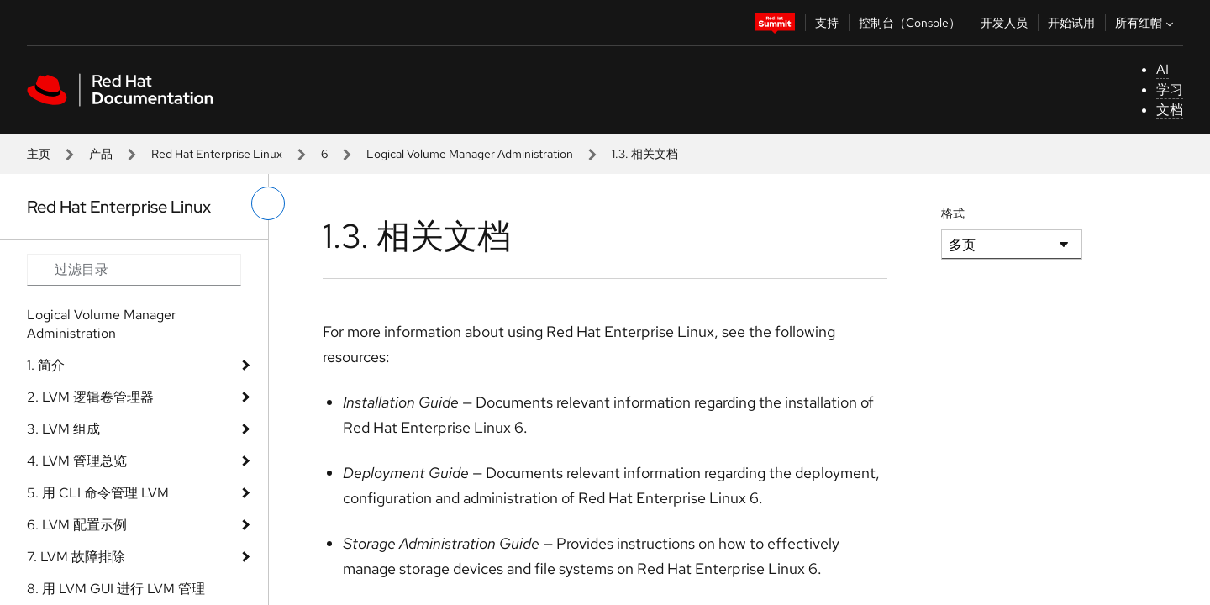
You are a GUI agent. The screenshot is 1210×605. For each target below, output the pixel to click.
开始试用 (1071, 22)
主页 (38, 153)
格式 (953, 213)
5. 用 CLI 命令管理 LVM (98, 493)
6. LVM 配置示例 (77, 525)
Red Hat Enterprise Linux (216, 153)
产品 (101, 153)
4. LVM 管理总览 (77, 461)
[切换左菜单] (268, 203)
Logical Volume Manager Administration (469, 153)
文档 (1169, 109)
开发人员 (1004, 22)
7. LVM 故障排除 (76, 557)
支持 (827, 22)
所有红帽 (1146, 22)
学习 (1169, 89)
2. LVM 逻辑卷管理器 (90, 397)
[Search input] (134, 270)
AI (1162, 69)
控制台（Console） (909, 22)
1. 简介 (46, 365)
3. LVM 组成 (63, 429)
